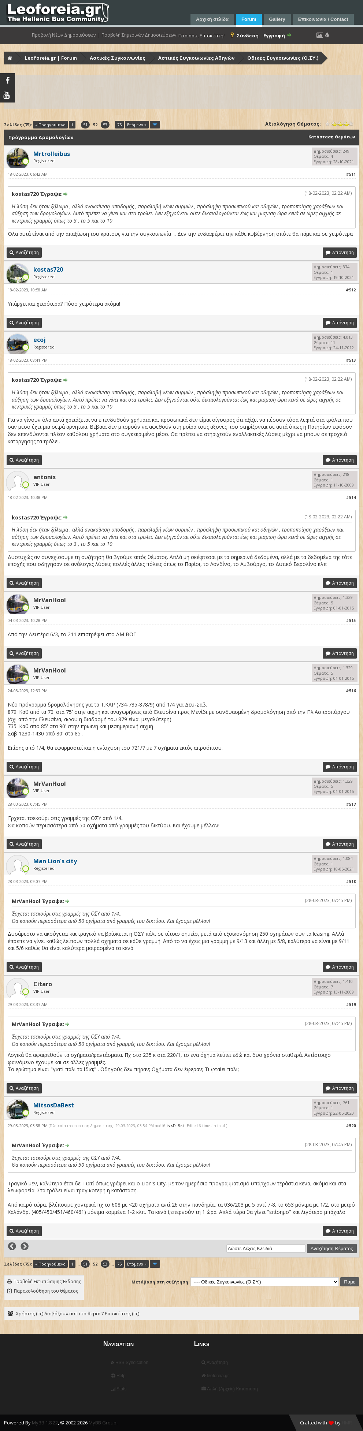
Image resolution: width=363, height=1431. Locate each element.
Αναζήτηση (214, 1362)
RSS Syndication (129, 1362)
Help (118, 1375)
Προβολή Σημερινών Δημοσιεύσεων (138, 35)
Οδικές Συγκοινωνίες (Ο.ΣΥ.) (282, 58)
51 (85, 124)
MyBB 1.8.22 (45, 1422)
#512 (351, 289)
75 (119, 124)
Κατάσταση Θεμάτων (331, 136)
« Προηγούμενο (50, 124)
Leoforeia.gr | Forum (51, 58)
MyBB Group (102, 1422)
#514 (351, 497)
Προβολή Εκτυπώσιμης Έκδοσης (47, 1281)
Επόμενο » (137, 124)
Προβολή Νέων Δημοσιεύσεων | (65, 35)
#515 (351, 620)
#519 (351, 1004)
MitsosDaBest (173, 1125)
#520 (351, 1125)
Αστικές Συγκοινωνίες (117, 58)
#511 (351, 174)
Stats (119, 1388)
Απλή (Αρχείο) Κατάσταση (229, 1388)
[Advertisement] (182, 91)
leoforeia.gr (215, 1375)
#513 (351, 360)
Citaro (42, 984)
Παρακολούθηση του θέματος (46, 1291)
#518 (351, 881)
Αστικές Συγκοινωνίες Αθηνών (196, 58)
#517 (351, 804)
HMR (347, 1422)
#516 (351, 690)
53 (105, 124)
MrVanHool (49, 600)
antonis (44, 477)
